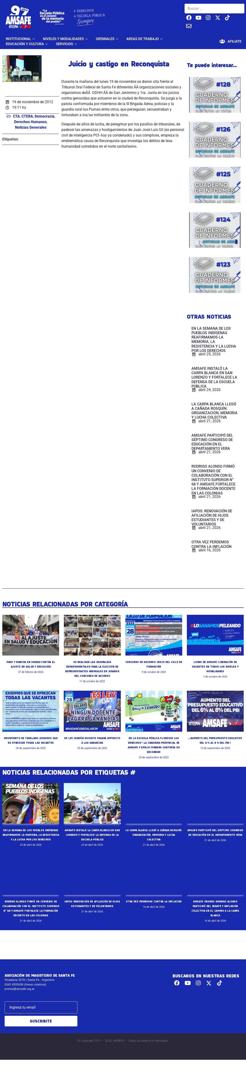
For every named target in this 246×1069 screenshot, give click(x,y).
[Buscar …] (214, 8)
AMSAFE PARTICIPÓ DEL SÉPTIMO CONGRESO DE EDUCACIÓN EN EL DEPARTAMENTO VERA (215, 834)
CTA (16, 116)
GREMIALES (107, 39)
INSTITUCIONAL (21, 39)
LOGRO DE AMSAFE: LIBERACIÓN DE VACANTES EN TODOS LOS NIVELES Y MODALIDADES (215, 666)
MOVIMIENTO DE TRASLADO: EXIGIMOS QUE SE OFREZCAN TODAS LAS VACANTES (31, 742)
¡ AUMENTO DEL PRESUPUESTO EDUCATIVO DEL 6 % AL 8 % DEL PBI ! (215, 742)
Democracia (45, 116)
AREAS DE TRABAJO (145, 39)
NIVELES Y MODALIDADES (66, 39)
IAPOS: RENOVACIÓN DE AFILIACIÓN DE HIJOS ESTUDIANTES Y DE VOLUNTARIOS (92, 910)
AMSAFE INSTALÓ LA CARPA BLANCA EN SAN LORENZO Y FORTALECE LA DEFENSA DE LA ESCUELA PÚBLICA (92, 834)
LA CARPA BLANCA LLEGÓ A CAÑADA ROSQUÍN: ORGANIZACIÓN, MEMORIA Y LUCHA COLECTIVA (153, 834)
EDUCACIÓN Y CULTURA (27, 44)
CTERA (27, 116)
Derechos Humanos (30, 122)
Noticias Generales (30, 127)
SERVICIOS (67, 44)
